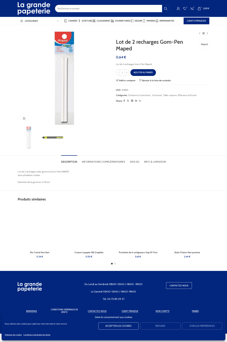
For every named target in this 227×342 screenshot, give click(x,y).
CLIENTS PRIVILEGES (196, 20)
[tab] (69, 160)
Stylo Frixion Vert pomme (187, 252)
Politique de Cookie (13, 334)
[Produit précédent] (200, 33)
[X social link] (128, 101)
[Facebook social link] (124, 101)
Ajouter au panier (143, 72)
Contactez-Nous (97, 311)
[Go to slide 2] (115, 263)
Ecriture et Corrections (140, 95)
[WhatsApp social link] (140, 101)
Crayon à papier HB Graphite (88, 252)
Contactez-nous (179, 285)
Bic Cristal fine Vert (39, 252)
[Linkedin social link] (136, 101)
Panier (195, 311)
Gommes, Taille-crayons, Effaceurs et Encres (174, 95)
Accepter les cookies (118, 325)
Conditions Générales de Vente (36, 334)
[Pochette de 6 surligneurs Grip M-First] (138, 227)
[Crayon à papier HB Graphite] (89, 227)
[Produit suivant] (207, 33)
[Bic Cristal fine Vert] (40, 227)
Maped (204, 44)
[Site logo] (34, 8)
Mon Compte (162, 311)
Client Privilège (130, 311)
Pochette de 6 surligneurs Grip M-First (138, 252)
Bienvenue (31, 311)
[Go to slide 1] (112, 263)
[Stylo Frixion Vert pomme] (187, 227)
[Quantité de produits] (122, 72)
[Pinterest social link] (132, 101)
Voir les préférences (202, 325)
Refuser (160, 325)
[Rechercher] (112, 8)
